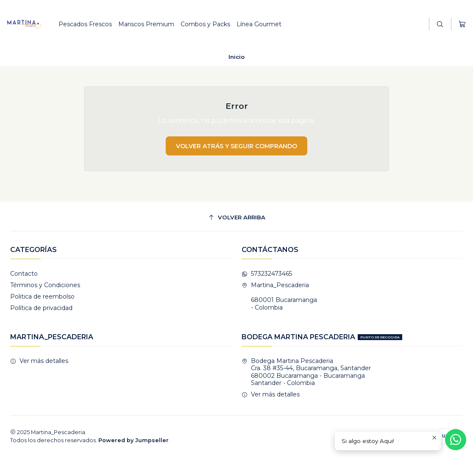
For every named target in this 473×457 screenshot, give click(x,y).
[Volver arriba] (236, 217)
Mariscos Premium (146, 24)
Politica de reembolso (42, 296)
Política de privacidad (41, 308)
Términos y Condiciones (45, 285)
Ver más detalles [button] (39, 361)
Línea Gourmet (258, 24)
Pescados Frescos (85, 24)
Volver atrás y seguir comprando (236, 146)
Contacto (24, 273)
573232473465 (267, 273)
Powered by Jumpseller (133, 440)
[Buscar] (439, 24)
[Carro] (462, 24)
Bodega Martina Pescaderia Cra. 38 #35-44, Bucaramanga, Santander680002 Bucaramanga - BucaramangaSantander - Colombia (306, 372)
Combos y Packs (205, 24)
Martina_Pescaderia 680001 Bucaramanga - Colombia (279, 296)
